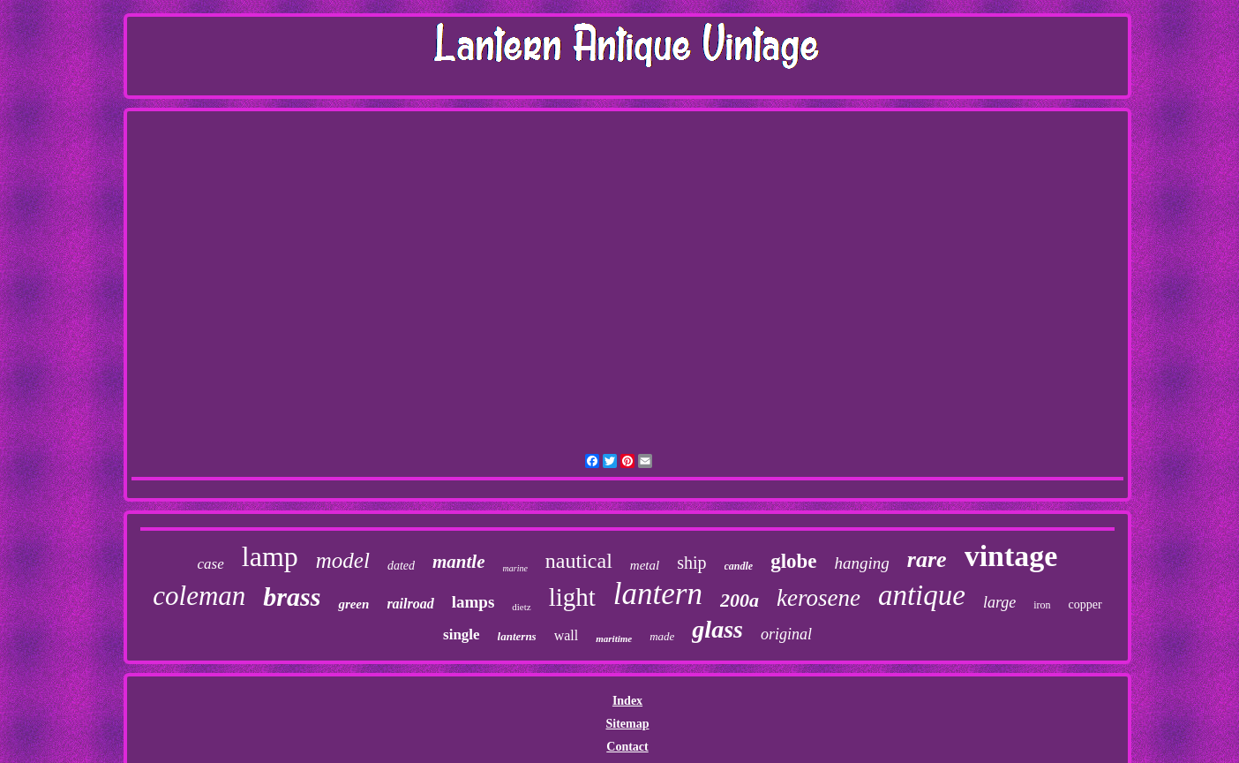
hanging (862, 563)
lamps (473, 602)
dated (401, 565)
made (662, 636)
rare (927, 559)
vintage (1011, 556)
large (999, 602)
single (461, 634)
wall (566, 635)
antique (921, 595)
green (353, 604)
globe (793, 561)
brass (291, 596)
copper (1085, 604)
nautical (578, 560)
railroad (410, 603)
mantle (458, 561)
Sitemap (627, 723)
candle (739, 566)
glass (717, 629)
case (211, 563)
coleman (199, 595)
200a (739, 600)
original (786, 634)
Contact (627, 746)
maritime (614, 638)
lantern (657, 594)
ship (691, 562)
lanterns (517, 636)
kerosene (818, 598)
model (343, 560)
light (572, 597)
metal (644, 565)
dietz (521, 606)
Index (627, 700)
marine (515, 568)
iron (1041, 605)
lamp (270, 556)
